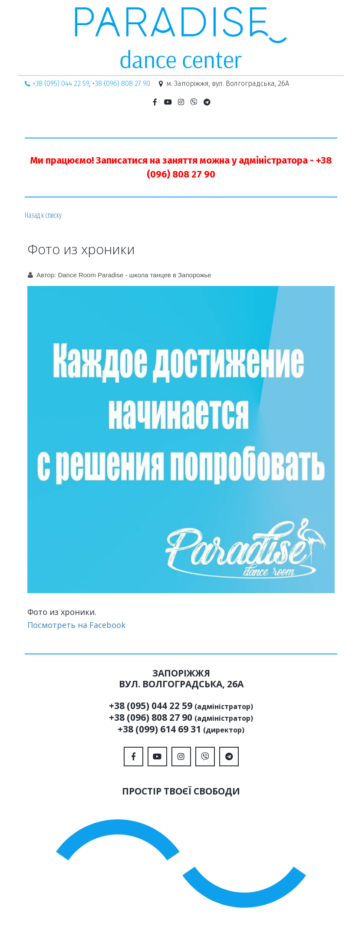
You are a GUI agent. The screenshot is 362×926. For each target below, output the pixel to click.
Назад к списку (43, 215)
